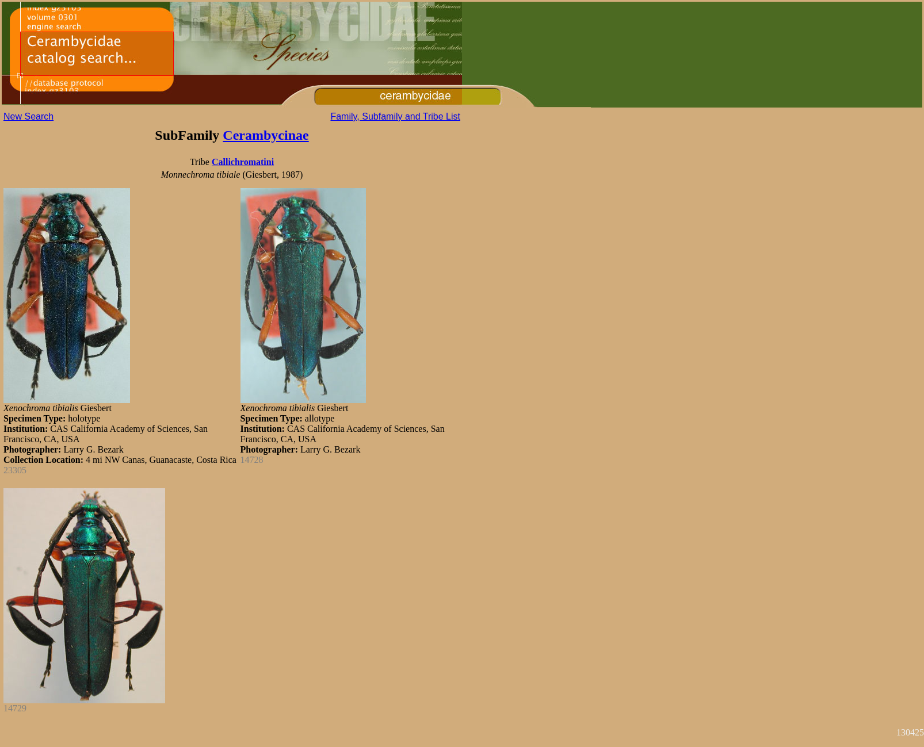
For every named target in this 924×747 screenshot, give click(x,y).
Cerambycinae (265, 135)
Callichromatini (243, 162)
